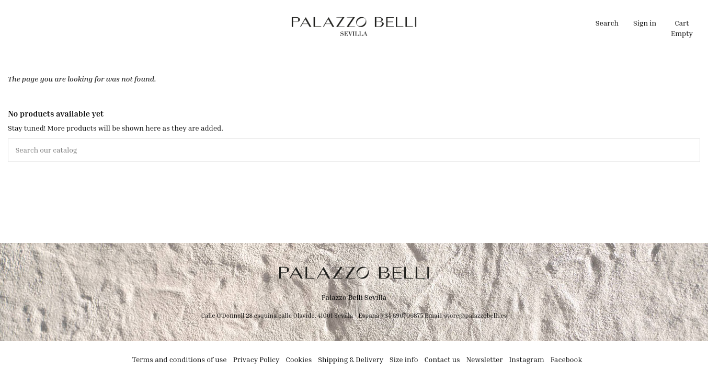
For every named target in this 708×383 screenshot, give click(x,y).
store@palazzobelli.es (475, 315)
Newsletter (484, 359)
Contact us (442, 359)
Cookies (299, 359)
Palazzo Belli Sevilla (354, 297)
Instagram (526, 359)
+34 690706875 (402, 315)
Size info (404, 359)
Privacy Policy (256, 359)
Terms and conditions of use (179, 359)
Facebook (567, 359)
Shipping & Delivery (350, 359)
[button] (255, 26)
